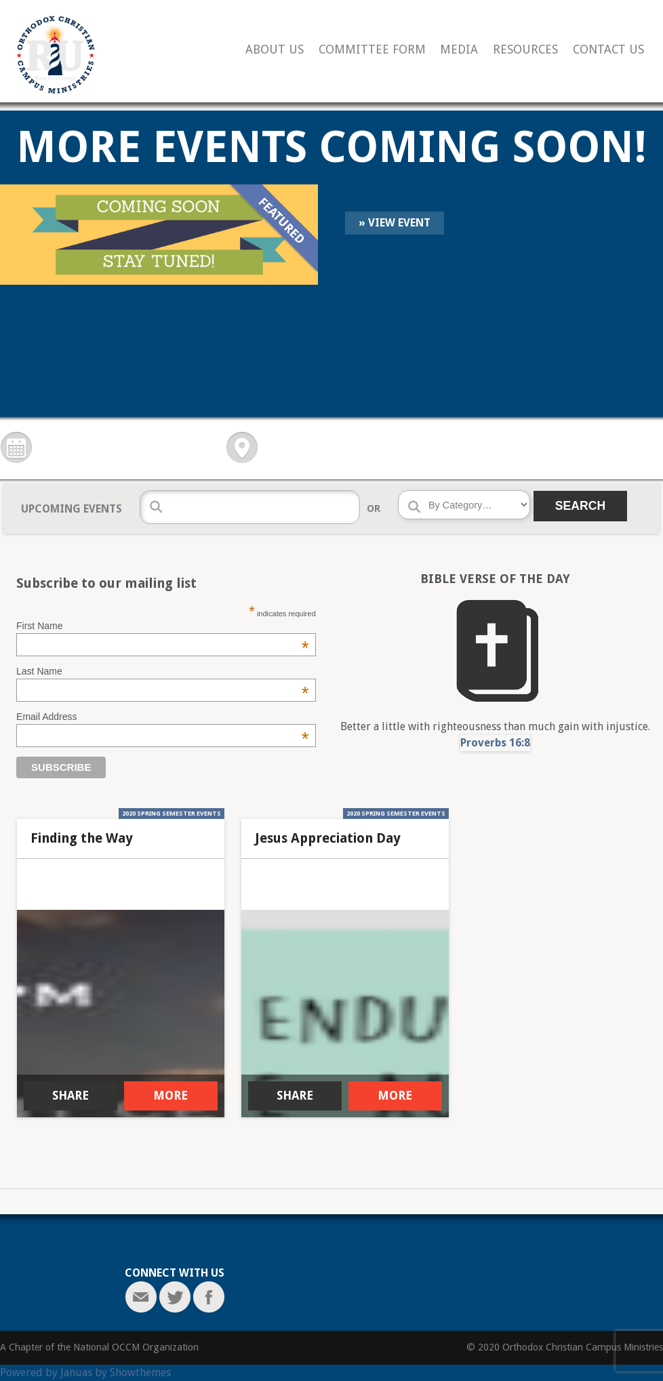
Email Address (162, 716)
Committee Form (372, 49)
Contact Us (608, 49)
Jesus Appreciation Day (328, 838)
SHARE (70, 1095)
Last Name (162, 671)
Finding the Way (82, 838)
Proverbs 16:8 (495, 742)
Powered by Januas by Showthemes (85, 1372)
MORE (170, 1095)
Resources (525, 49)
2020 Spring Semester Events (171, 813)
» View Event (394, 222)
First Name (162, 625)
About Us (274, 49)
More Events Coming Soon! (331, 146)
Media (459, 49)
